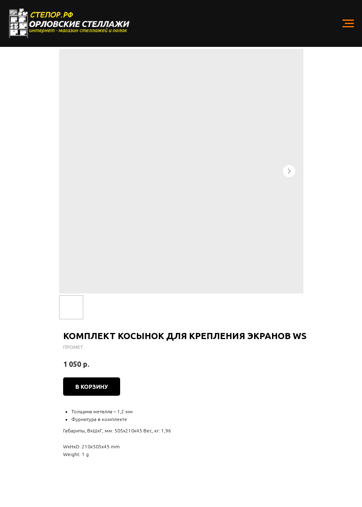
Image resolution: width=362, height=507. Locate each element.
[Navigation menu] (348, 24)
